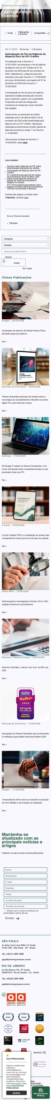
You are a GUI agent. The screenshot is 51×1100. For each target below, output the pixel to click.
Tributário (36, 50)
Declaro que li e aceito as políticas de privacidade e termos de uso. (21, 912)
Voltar (10, 33)
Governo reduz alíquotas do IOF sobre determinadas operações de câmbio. (24, 167)
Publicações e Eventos (23, 33)
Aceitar (16, 1093)
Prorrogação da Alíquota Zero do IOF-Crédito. (24, 172)
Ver (4, 342)
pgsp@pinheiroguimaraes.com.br (16, 960)
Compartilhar (42, 33)
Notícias (25, 50)
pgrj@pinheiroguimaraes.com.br (16, 984)
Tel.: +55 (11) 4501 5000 (13, 954)
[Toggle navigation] (45, 4)
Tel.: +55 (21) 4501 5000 (13, 979)
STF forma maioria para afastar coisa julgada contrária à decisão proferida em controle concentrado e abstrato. (25, 187)
